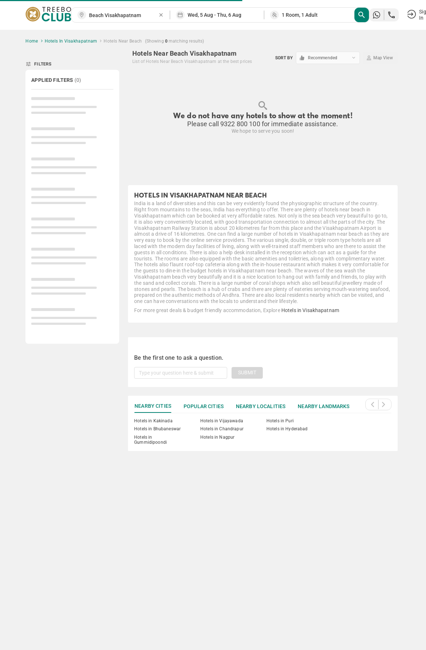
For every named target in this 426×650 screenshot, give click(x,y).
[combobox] (123, 15)
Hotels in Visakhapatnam (310, 310)
